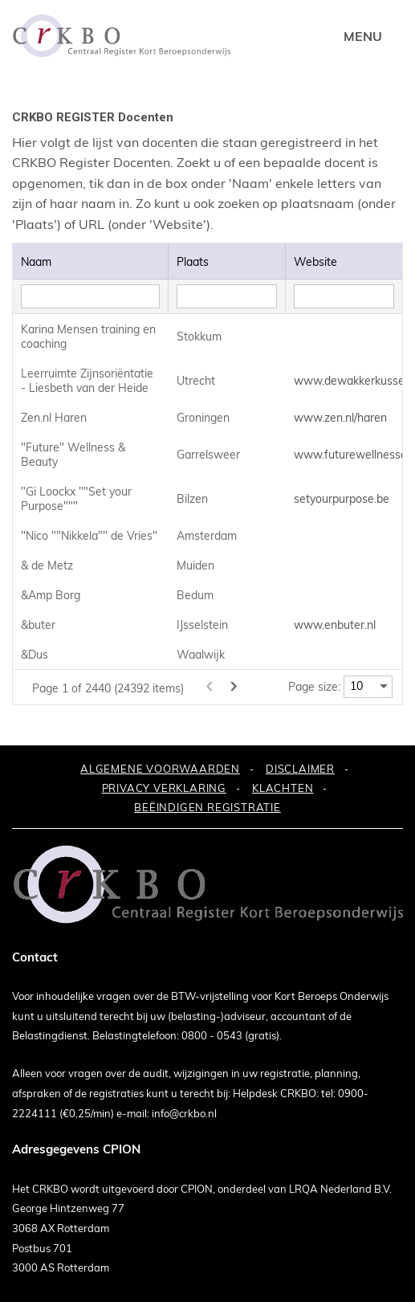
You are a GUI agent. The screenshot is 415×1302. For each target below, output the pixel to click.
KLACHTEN (282, 788)
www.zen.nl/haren (340, 417)
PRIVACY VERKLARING (164, 788)
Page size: (314, 687)
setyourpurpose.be (341, 499)
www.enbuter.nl (335, 625)
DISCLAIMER (300, 768)
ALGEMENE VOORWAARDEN (160, 768)
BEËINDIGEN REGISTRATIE (207, 807)
